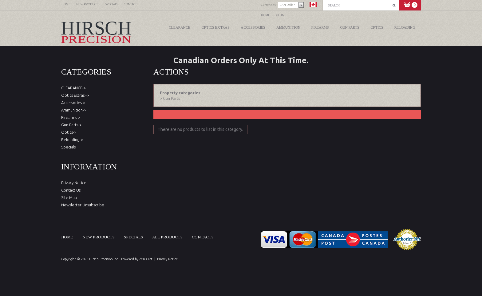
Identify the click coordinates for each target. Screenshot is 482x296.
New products (98, 237)
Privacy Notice (73, 182)
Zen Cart (145, 259)
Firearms (320, 27)
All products (167, 237)
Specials (133, 237)
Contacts (203, 237)
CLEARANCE (179, 27)
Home (265, 15)
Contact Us (71, 190)
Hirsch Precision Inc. (104, 259)
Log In (279, 15)
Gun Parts (349, 27)
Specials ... (70, 147)
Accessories (253, 27)
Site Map (69, 197)
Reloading (404, 27)
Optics (376, 27)
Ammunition (288, 27)
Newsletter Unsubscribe (82, 205)
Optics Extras (215, 27)
